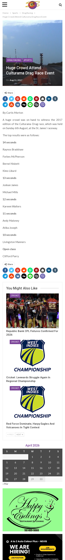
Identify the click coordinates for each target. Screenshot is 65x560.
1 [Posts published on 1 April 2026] (32, 457)
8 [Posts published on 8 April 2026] (32, 462)
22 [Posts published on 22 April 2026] (32, 473)
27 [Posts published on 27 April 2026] (15, 479)
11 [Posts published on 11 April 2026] (58, 462)
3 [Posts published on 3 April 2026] (49, 457)
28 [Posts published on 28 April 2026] (24, 479)
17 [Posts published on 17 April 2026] (49, 468)
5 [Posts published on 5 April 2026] (7, 462)
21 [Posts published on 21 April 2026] (24, 473)
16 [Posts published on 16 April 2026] (41, 468)
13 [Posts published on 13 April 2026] (15, 468)
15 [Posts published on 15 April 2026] (32, 468)
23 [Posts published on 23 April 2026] (41, 473)
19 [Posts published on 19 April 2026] (7, 473)
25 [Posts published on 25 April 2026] (58, 473)
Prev (10, 434)
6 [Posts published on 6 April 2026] (15, 462)
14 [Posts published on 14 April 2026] (24, 468)
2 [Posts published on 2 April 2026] (41, 457)
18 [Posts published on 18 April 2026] (58, 468)
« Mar (5, 483)
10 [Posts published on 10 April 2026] (49, 462)
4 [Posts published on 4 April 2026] (58, 457)
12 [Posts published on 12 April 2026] (7, 468)
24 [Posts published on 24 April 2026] (49, 473)
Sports (28, 60)
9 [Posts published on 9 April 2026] (41, 462)
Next (19, 434)
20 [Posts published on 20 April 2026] (15, 473)
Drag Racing (14, 60)
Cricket (15, 295)
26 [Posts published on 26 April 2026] (7, 479)
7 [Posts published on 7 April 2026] (24, 462)
